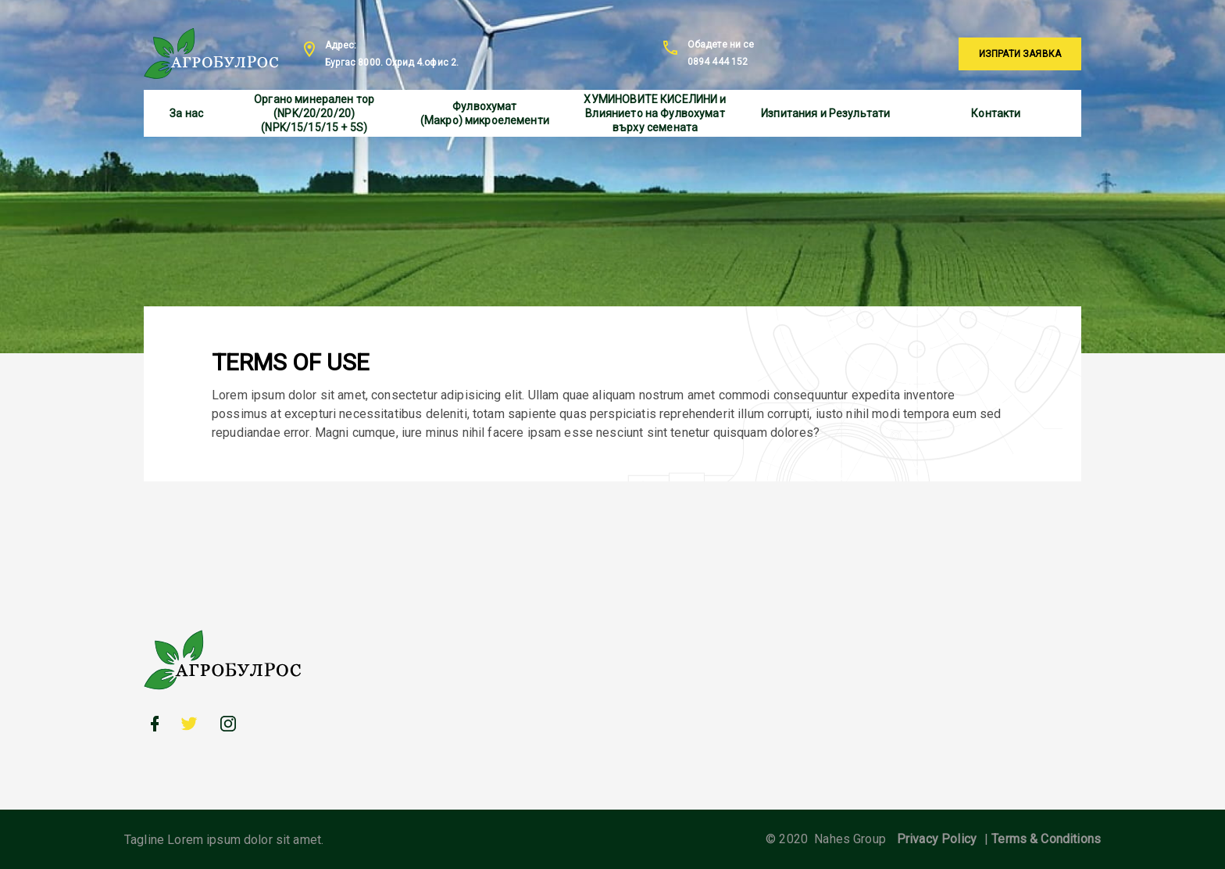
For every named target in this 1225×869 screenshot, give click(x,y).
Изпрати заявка (1020, 53)
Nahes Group (850, 838)
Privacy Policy (937, 838)
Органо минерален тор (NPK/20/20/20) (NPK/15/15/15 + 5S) (314, 113)
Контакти (995, 113)
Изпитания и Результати (825, 113)
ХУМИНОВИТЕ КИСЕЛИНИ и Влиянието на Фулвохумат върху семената (655, 113)
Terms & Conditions (1046, 838)
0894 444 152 (718, 61)
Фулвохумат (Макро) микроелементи (484, 113)
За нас (186, 113)
